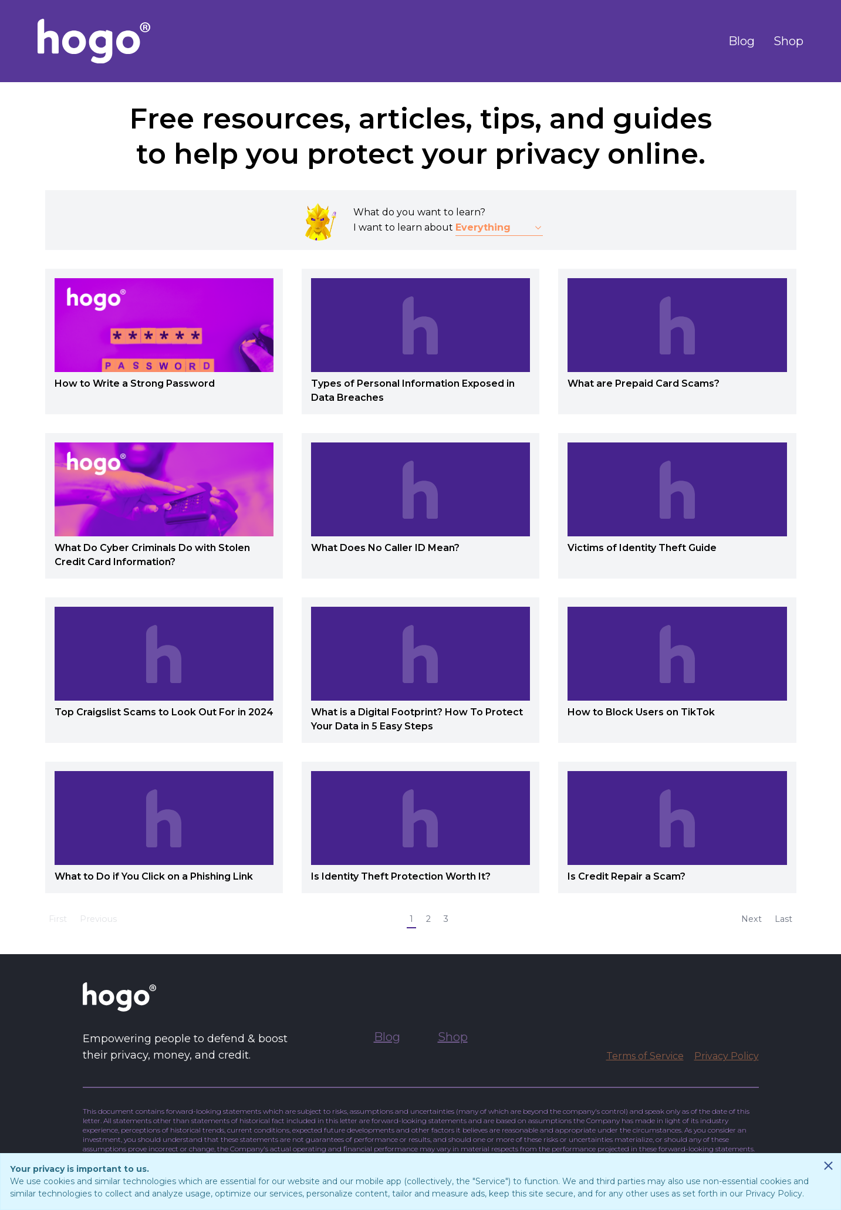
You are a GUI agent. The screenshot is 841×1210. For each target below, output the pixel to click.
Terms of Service (645, 1056)
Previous (98, 919)
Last (783, 919)
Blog (741, 41)
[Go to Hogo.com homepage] (94, 41)
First (58, 919)
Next (751, 919)
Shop (788, 41)
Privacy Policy (726, 1056)
